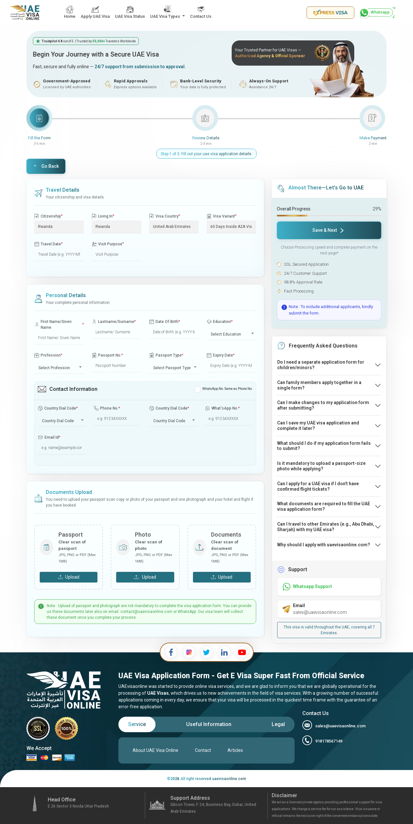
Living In (103, 216)
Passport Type (166, 355)
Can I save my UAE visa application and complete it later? (318, 425)
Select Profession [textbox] (54, 368)
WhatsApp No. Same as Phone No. (227, 389)
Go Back (46, 166)
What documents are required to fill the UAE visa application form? (323, 506)
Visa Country (164, 216)
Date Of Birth (164, 322)
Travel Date (48, 244)
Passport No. (107, 355)
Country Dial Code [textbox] (58, 421)
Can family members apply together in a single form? (319, 385)
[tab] (137, 724)
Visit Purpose (108, 244)
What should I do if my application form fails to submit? (324, 446)
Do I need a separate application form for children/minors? (320, 364)
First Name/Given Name (59, 324)
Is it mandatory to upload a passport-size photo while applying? (321, 466)
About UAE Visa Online (155, 750)
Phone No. (107, 408)
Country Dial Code (58, 408)
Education (219, 322)
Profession (48, 355)
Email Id (49, 437)
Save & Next (328, 230)
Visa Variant (221, 216)
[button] (167, 12)
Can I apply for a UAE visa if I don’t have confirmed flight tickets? (318, 486)
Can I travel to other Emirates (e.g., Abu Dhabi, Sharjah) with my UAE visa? (325, 526)
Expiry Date (220, 355)
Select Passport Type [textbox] (172, 368)
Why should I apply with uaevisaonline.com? (323, 544)
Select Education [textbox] (226, 334)
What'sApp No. (222, 408)
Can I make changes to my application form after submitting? (323, 405)
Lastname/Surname (114, 322)
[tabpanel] (206, 750)
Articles (235, 750)
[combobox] (231, 333)
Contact (203, 750)
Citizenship (48, 216)
